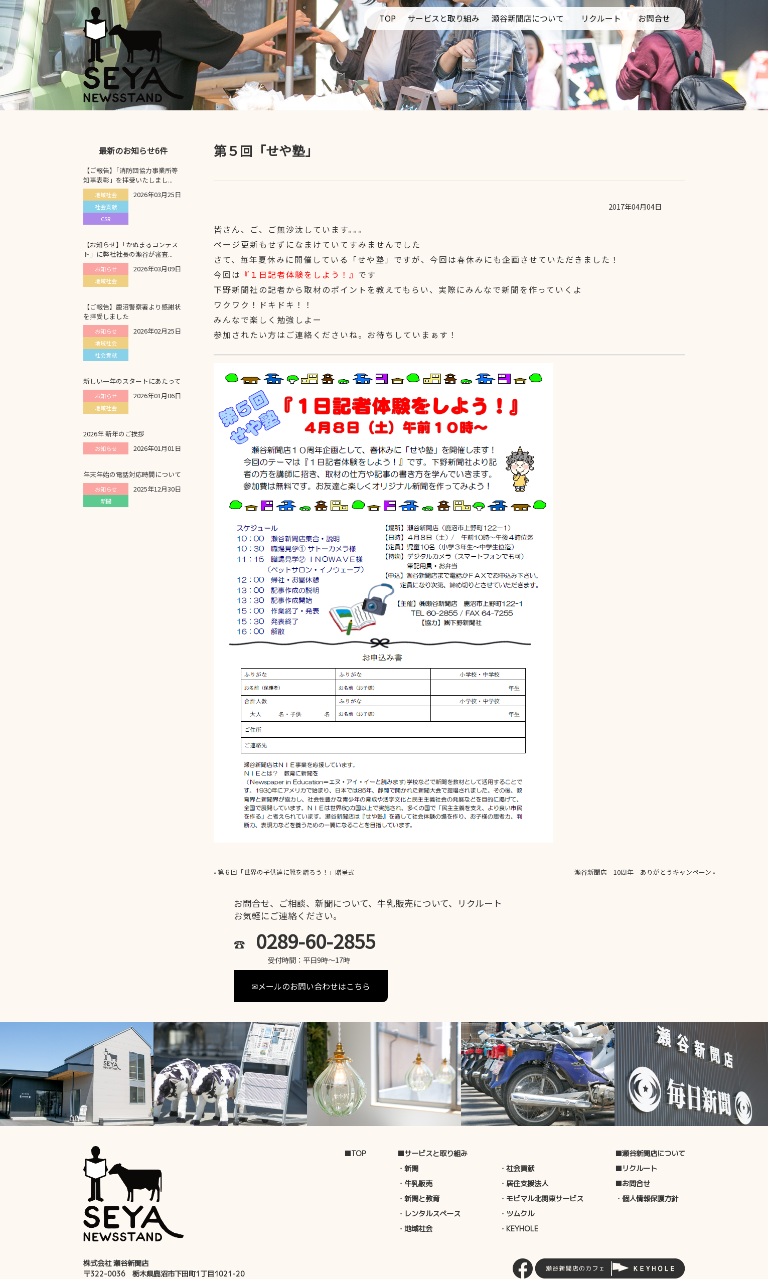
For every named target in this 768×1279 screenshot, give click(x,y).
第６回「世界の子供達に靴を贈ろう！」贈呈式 (286, 872)
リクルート (601, 18)
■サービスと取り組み (432, 1122)
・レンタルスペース (428, 1182)
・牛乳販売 (414, 1152)
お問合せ (654, 18)
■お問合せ (632, 1152)
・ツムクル (516, 1182)
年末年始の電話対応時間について (132, 474)
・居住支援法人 (523, 1152)
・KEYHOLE (518, 1197)
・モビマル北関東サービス (541, 1167)
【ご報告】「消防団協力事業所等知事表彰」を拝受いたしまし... (130, 175)
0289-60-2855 (315, 941)
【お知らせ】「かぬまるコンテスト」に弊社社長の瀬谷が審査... (130, 249)
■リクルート (636, 1137)
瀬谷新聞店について (528, 18)
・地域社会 (414, 1197)
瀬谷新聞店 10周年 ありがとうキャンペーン (642, 872)
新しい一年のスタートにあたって (132, 381)
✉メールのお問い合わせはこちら (459, 946)
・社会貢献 (516, 1137)
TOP (387, 18)
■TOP (355, 1122)
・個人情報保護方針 (646, 1167)
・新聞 (407, 1137)
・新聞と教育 (418, 1167)
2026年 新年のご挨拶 (113, 433)
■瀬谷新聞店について (650, 1122)
